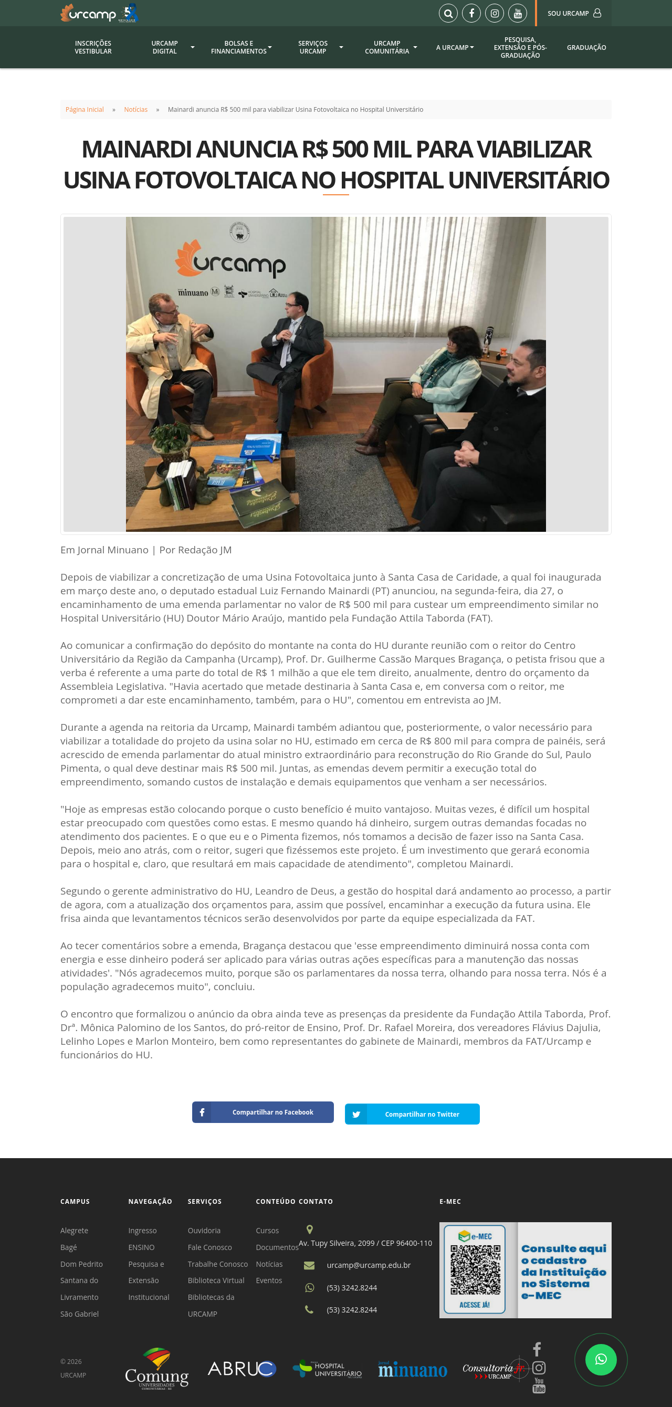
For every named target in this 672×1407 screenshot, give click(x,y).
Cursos (269, 1227)
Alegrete (74, 1227)
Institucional (150, 1295)
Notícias (136, 109)
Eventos (271, 1278)
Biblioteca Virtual (218, 1278)
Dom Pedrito (82, 1261)
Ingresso (143, 1227)
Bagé (68, 1243)
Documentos (279, 1243)
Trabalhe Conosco (219, 1261)
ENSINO (142, 1243)
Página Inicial (85, 109)
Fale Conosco (211, 1243)
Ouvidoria (206, 1227)
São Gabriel (80, 1312)
